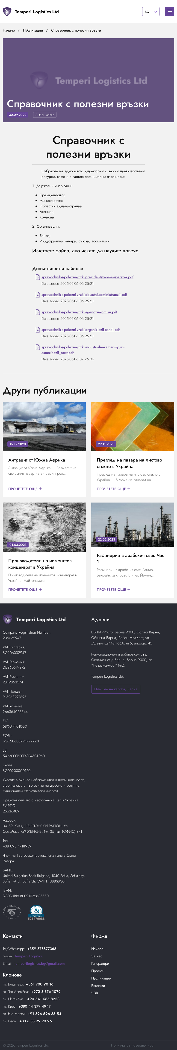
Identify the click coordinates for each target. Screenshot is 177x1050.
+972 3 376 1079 (46, 991)
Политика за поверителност (132, 1045)
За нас (96, 956)
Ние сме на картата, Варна (115, 689)
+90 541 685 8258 (43, 999)
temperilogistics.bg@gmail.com (40, 963)
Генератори (100, 963)
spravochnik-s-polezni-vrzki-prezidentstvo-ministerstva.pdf (87, 277)
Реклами (98, 985)
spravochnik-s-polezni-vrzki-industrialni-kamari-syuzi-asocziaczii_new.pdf (82, 349)
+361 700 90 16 (39, 984)
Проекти (97, 971)
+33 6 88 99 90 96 (35, 1021)
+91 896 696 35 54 (44, 1013)
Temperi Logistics (29, 956)
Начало (9, 30)
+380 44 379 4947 (34, 1006)
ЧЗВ (94, 993)
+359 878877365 (41, 948)
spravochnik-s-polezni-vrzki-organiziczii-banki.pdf (80, 329)
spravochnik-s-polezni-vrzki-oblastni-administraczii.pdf (84, 294)
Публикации (33, 30)
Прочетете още (25, 488)
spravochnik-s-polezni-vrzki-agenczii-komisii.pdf (79, 312)
